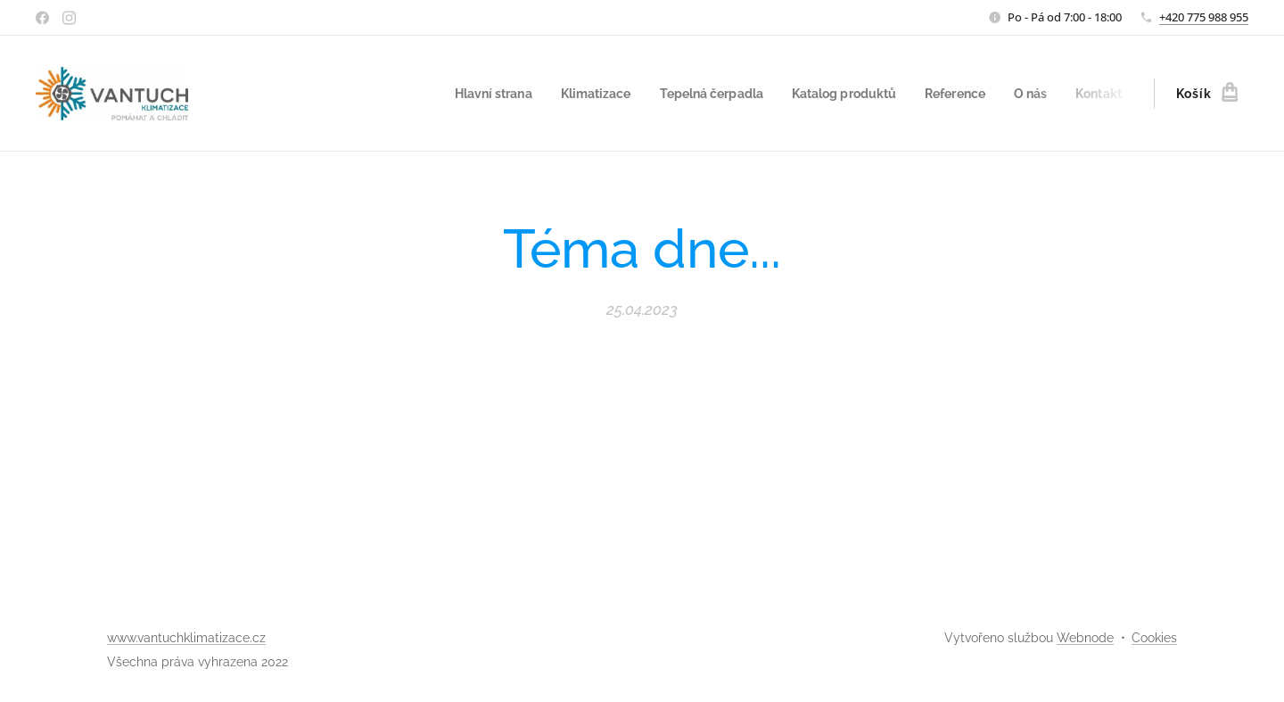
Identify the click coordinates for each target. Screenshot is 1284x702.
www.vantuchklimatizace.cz (186, 638)
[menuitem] (459, 93)
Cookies (1154, 638)
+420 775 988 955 (1203, 17)
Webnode (1085, 638)
